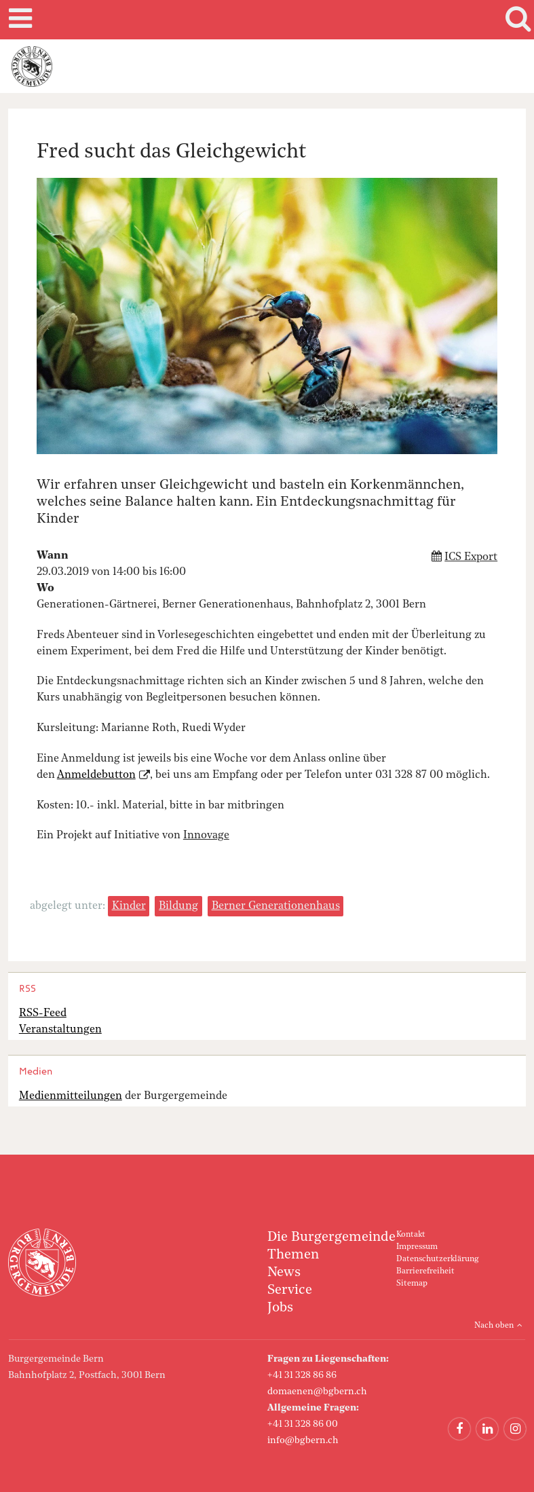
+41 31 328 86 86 (302, 1375)
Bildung (178, 906)
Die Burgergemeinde (331, 1237)
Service (289, 1290)
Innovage (206, 835)
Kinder (129, 906)
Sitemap (411, 1284)
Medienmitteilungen (70, 1096)
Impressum (417, 1247)
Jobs (280, 1308)
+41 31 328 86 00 (302, 1424)
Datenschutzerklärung (437, 1259)
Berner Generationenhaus (276, 906)
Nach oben (494, 1326)
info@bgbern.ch (303, 1440)
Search (515, 19)
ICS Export (470, 557)
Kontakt (410, 1235)
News (284, 1273)
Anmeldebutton (96, 775)
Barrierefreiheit (425, 1271)
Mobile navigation (18, 19)
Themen (293, 1255)
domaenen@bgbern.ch (317, 1391)
